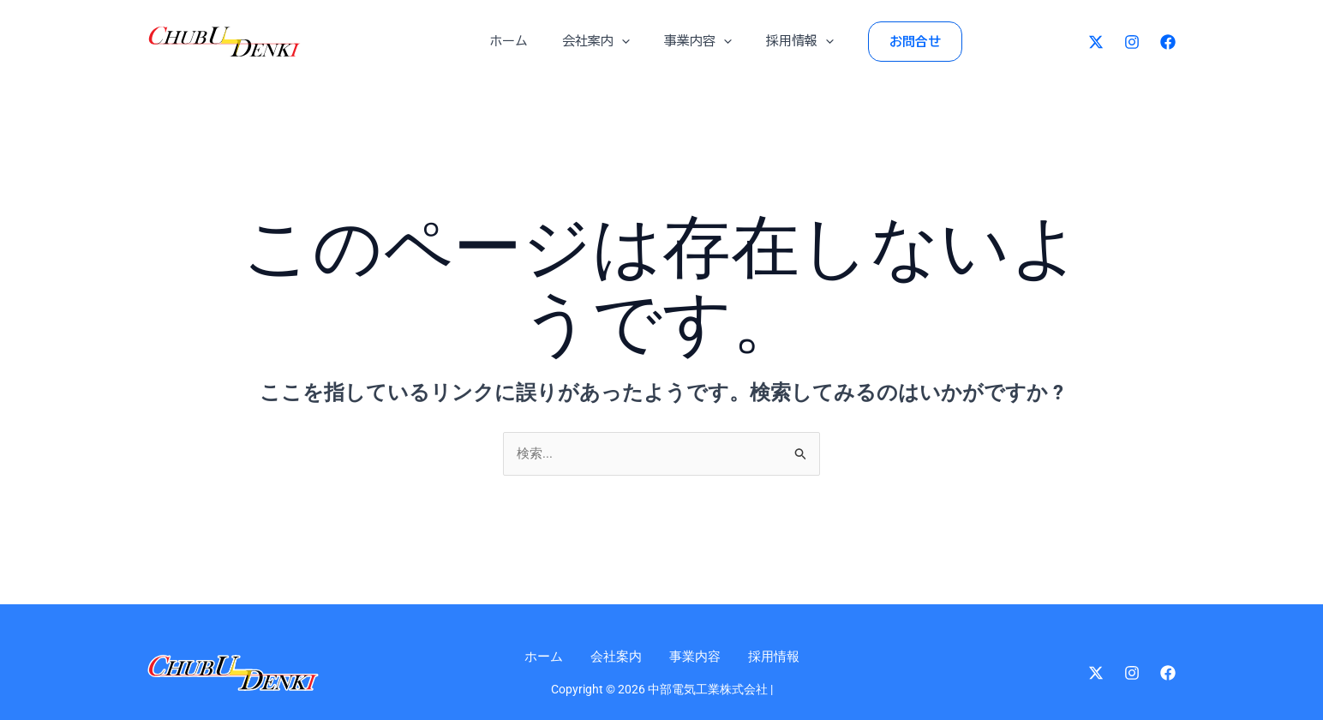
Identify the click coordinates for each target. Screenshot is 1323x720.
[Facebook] (1168, 42)
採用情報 (787, 41)
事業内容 (693, 41)
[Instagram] (1132, 42)
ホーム (521, 40)
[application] (626, 41)
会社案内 (600, 41)
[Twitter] (1096, 42)
